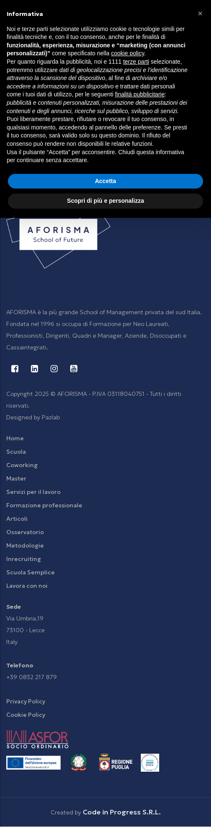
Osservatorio (25, 532)
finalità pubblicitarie (140, 94)
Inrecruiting (23, 559)
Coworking (22, 465)
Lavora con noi (27, 585)
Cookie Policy (25, 714)
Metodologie (25, 545)
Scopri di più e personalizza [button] (105, 200)
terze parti (136, 61)
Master (16, 478)
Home (15, 438)
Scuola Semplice (30, 572)
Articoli (17, 518)
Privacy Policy (25, 701)
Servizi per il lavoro (33, 492)
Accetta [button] (105, 181)
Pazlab (51, 417)
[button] (200, 13)
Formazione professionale (44, 505)
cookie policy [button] (127, 53)
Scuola (16, 451)
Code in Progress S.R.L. (122, 812)
